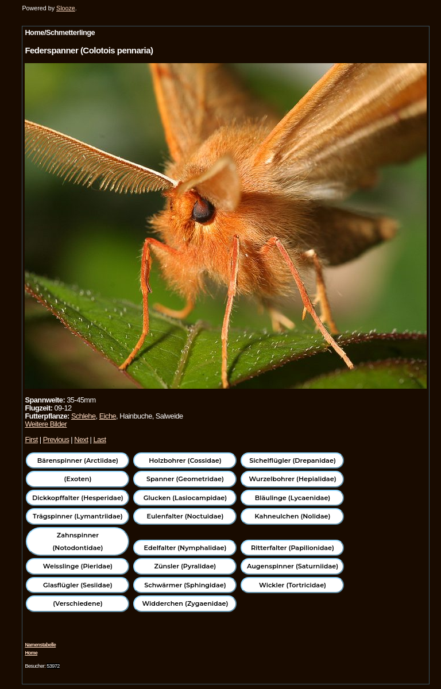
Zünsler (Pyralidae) (185, 566)
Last (99, 439)
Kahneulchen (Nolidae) (293, 516)
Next (81, 439)
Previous (56, 439)
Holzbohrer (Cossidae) (185, 460)
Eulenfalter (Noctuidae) (184, 516)
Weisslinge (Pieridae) (78, 566)
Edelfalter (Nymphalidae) (185, 548)
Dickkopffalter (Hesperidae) (77, 498)
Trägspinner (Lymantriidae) (78, 516)
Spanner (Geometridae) (185, 479)
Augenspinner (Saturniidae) (292, 566)
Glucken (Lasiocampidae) (185, 498)
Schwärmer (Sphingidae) (185, 585)
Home (31, 653)
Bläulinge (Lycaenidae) (293, 498)
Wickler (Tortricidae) (292, 585)
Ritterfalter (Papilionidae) (292, 548)
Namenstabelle (40, 645)
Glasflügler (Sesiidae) (78, 585)
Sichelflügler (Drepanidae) (292, 460)
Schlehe (83, 416)
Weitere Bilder (46, 424)
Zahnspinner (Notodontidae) (77, 541)
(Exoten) (77, 479)
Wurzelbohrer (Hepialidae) (292, 479)
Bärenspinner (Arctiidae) (77, 460)
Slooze (65, 8)
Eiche (107, 416)
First (31, 439)
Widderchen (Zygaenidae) (185, 603)
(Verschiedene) (77, 603)
